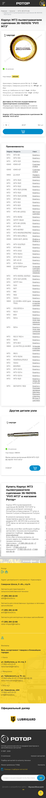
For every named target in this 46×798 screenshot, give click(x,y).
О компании (5, 756)
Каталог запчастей (38, 756)
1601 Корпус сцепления (37, 213)
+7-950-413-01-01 (19, 547)
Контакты (41, 765)
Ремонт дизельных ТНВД (10, 765)
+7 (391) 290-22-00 (25, 543)
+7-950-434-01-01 (24, 549)
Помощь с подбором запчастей (14, 769)
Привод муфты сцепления (39, 176)
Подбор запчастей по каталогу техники (16, 760)
